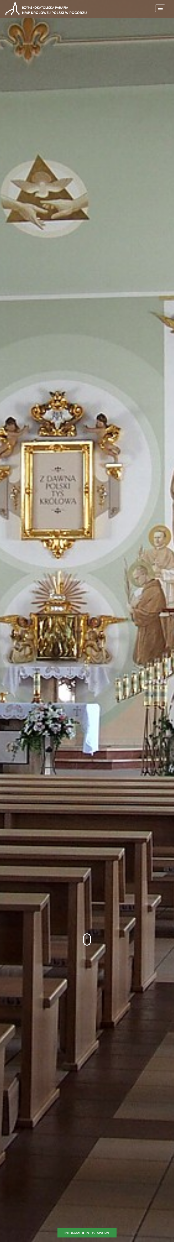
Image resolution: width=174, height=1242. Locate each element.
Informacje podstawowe (87, 1233)
